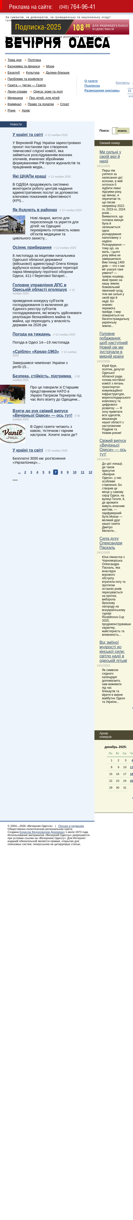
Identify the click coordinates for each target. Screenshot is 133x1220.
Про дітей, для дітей (44, 98)
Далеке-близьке (58, 72)
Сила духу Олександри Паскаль (110, 543)
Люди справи (17, 91)
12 (90, 472)
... (19, 472)
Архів (26, 110)
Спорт (64, 104)
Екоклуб (14, 72)
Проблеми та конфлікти (25, 79)
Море (50, 66)
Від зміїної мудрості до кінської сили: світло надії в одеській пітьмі (113, 651)
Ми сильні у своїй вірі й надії (110, 156)
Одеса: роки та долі (47, 91)
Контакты (122, 83)
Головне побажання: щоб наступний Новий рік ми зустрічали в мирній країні (113, 344)
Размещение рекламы (102, 90)
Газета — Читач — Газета (27, 85)
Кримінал (14, 104)
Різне (11, 110)
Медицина (15, 98)
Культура (32, 72)
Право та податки (41, 104)
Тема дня (14, 60)
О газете (91, 81)
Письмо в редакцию (71, 825)
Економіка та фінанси (24, 66)
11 (82, 472)
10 (74, 472)
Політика (34, 60)
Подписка (92, 86)
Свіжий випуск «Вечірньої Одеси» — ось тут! (112, 447)
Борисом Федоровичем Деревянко (41, 832)
